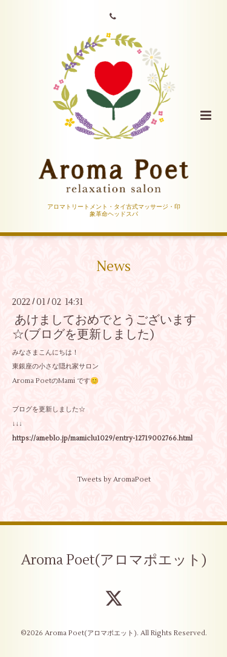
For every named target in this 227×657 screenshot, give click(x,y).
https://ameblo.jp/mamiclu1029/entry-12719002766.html (102, 438)
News (113, 266)
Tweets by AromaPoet (114, 479)
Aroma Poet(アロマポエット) (113, 560)
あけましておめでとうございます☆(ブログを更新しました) (104, 326)
